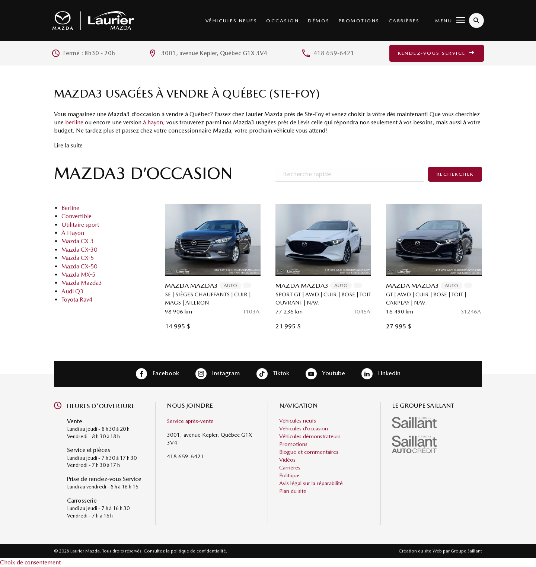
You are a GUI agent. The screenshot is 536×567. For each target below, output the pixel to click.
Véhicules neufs (231, 20)
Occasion (282, 20)
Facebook (157, 373)
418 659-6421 (333, 53)
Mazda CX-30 (79, 249)
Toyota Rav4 (76, 299)
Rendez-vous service (436, 53)
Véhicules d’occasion (303, 428)
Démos (319, 20)
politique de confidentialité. (199, 551)
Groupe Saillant (466, 551)
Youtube (325, 373)
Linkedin (381, 373)
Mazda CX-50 (79, 266)
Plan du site (292, 491)
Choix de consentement (30, 562)
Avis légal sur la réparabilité (311, 483)
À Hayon (72, 232)
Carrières (404, 20)
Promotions (359, 20)
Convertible (76, 216)
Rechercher (455, 174)
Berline (70, 207)
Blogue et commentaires (308, 452)
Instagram (217, 373)
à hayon (153, 122)
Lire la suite (68, 145)
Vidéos (287, 459)
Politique (289, 475)
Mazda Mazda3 (81, 282)
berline (74, 122)
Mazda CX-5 (77, 257)
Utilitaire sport (80, 224)
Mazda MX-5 (78, 274)
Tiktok (272, 373)
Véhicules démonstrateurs (310, 436)
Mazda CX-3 (77, 241)
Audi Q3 (72, 291)
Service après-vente (190, 421)
